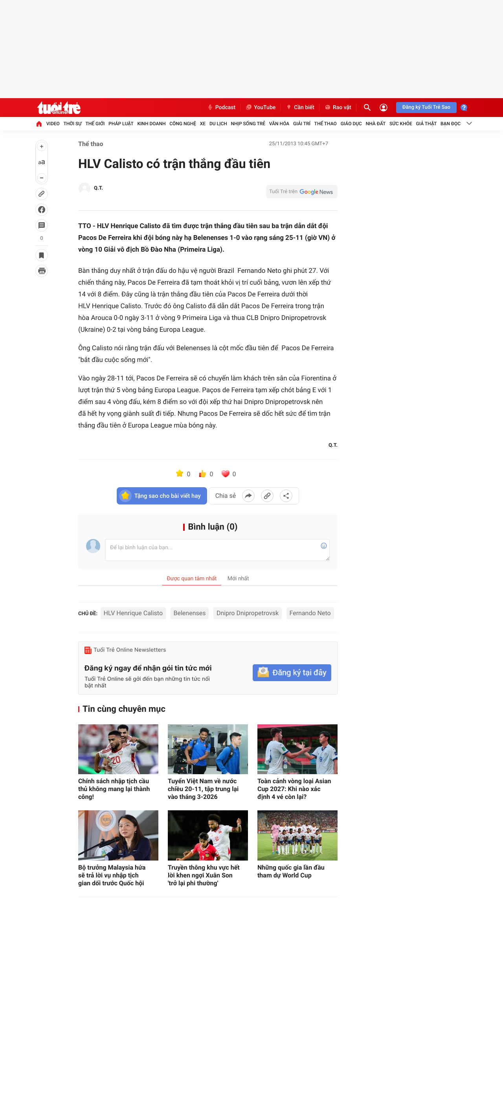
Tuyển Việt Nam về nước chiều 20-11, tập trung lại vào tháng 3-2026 (203, 788)
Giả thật (426, 123)
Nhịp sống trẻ (248, 123)
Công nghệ (182, 123)
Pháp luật (121, 123)
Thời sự (73, 123)
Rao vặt (337, 107)
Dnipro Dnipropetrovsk (248, 613)
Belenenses (190, 613)
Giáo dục (351, 123)
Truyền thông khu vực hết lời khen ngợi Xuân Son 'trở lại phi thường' (204, 875)
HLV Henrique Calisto (133, 613)
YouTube (260, 107)
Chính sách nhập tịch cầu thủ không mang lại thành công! (114, 788)
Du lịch (218, 123)
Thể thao (325, 123)
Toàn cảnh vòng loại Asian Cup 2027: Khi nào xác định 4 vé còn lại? (294, 788)
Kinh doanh (151, 123)
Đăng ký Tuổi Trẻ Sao (426, 107)
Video (53, 123)
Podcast (221, 107)
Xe (203, 123)
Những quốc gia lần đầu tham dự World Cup (291, 871)
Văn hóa (279, 123)
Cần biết (299, 107)
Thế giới (95, 123)
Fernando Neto (310, 613)
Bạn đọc (451, 123)
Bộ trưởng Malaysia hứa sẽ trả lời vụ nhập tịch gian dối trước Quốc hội (111, 875)
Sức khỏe (400, 123)
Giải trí (301, 123)
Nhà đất (376, 123)
